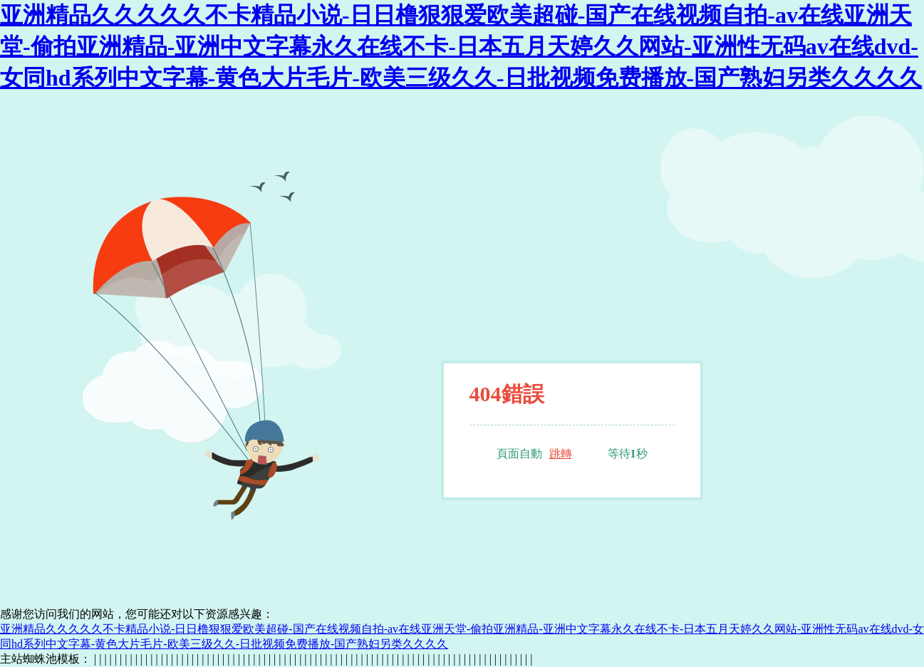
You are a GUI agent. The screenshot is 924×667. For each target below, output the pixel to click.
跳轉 (560, 454)
